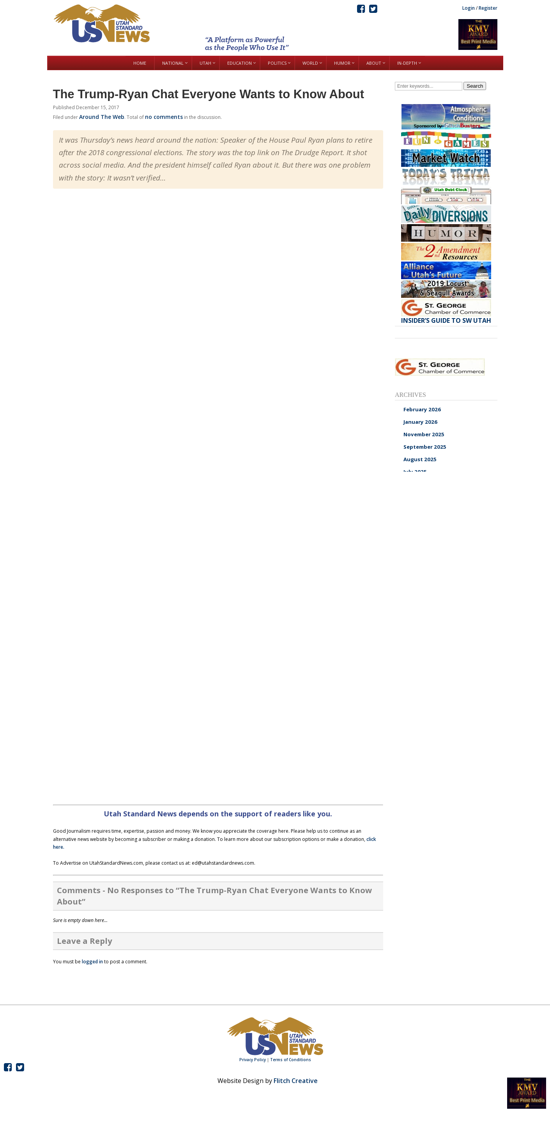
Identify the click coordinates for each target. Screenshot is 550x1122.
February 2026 (422, 409)
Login (468, 8)
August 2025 (420, 459)
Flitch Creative (296, 1080)
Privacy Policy (252, 1059)
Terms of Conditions (290, 1059)
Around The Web (101, 116)
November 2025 (423, 434)
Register (488, 8)
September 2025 (424, 446)
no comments (164, 116)
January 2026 (420, 421)
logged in (92, 961)
